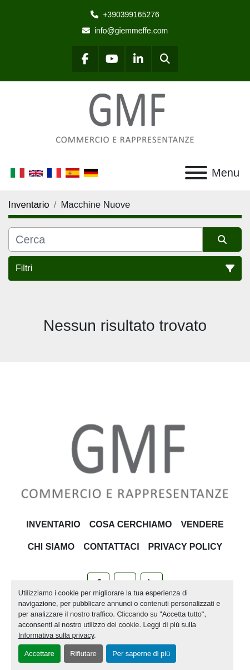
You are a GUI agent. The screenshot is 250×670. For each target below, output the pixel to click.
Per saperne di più (141, 653)
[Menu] (196, 172)
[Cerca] (105, 239)
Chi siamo (51, 546)
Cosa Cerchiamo (130, 524)
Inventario (53, 524)
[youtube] (111, 59)
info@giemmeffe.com (131, 30)
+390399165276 (131, 14)
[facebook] (85, 59)
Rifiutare (83, 653)
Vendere (202, 524)
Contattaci (111, 546)
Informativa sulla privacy (56, 635)
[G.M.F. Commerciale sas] (125, 460)
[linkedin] (138, 59)
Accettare (39, 653)
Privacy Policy (185, 546)
